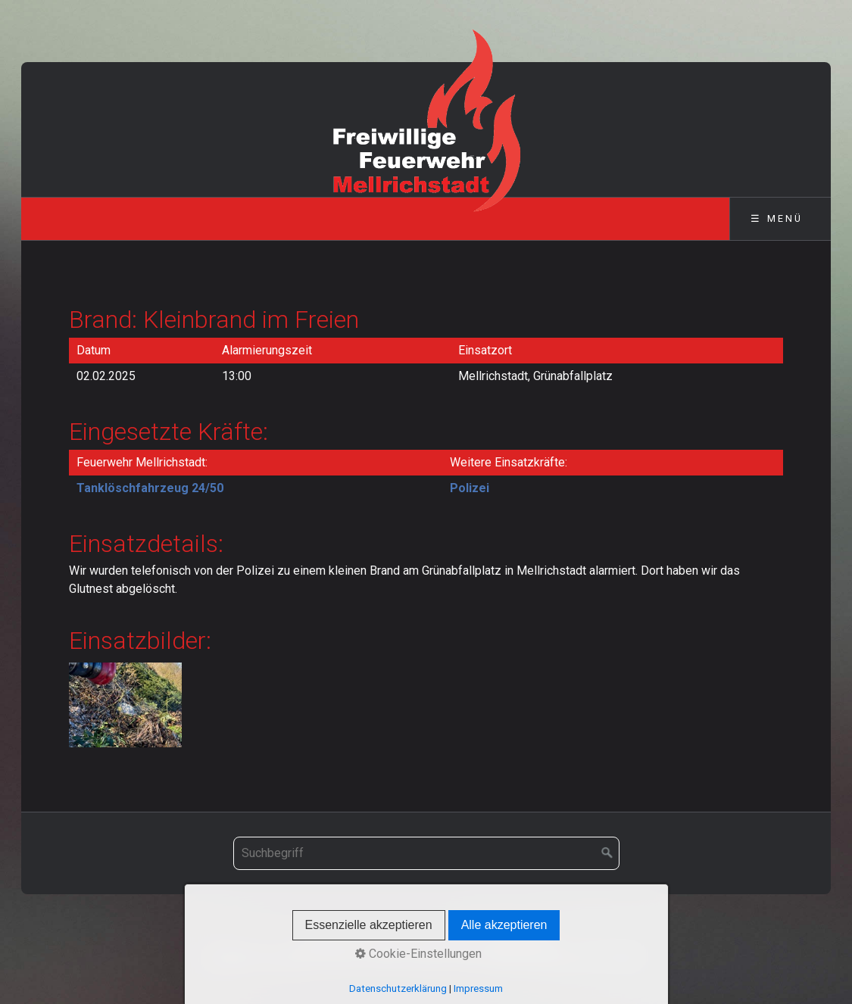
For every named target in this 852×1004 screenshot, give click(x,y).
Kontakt (384, 939)
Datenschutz (518, 939)
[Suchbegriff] (426, 853)
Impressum (444, 939)
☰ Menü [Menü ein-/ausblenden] (777, 218)
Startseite (327, 939)
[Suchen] (607, 853)
